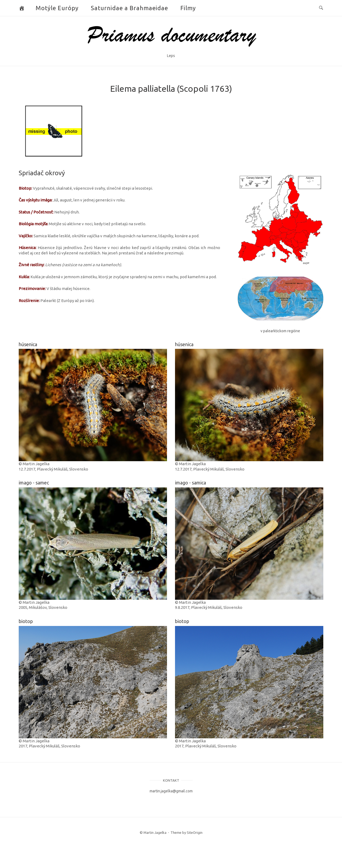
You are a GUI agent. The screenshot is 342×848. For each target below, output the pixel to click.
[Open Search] (321, 8)
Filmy (188, 8)
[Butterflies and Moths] (22, 8)
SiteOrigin (195, 832)
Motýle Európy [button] (57, 8)
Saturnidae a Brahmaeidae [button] (129, 8)
